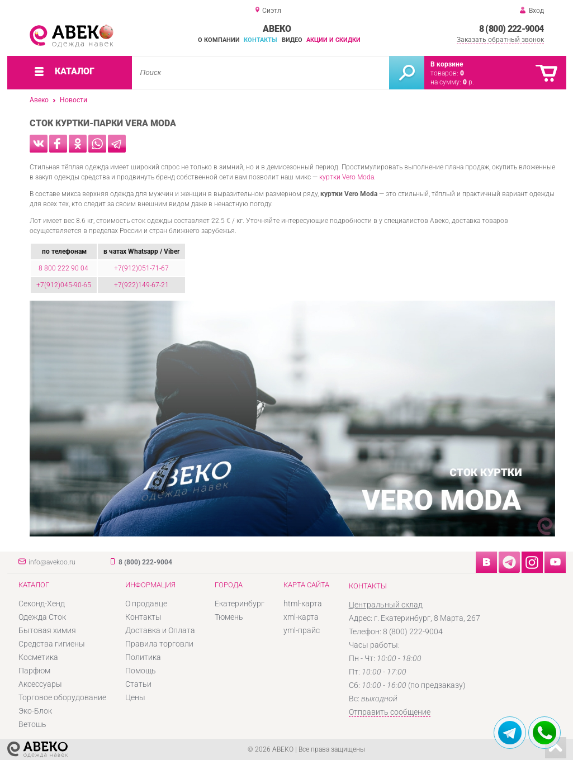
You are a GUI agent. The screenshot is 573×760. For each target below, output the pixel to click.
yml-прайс (301, 630)
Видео (292, 40)
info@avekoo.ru (52, 562)
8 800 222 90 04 (63, 268)
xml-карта (301, 616)
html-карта (302, 603)
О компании (219, 40)
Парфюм (34, 670)
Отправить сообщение (389, 711)
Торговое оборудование (62, 697)
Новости (73, 100)
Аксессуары (40, 684)
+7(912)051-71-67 (141, 268)
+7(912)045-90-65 (63, 285)
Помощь (140, 670)
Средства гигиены (51, 643)
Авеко (39, 100)
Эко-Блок (35, 710)
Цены (135, 697)
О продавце (146, 603)
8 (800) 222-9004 (511, 28)
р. (468, 82)
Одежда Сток (42, 616)
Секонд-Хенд (41, 603)
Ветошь (32, 724)
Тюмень (229, 616)
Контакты (260, 40)
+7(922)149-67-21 (141, 285)
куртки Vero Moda (346, 177)
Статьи (138, 684)
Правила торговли (159, 643)
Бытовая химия (47, 630)
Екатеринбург (239, 603)
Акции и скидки (333, 40)
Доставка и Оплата (160, 630)
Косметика (38, 657)
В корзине (446, 64)
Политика (143, 657)
